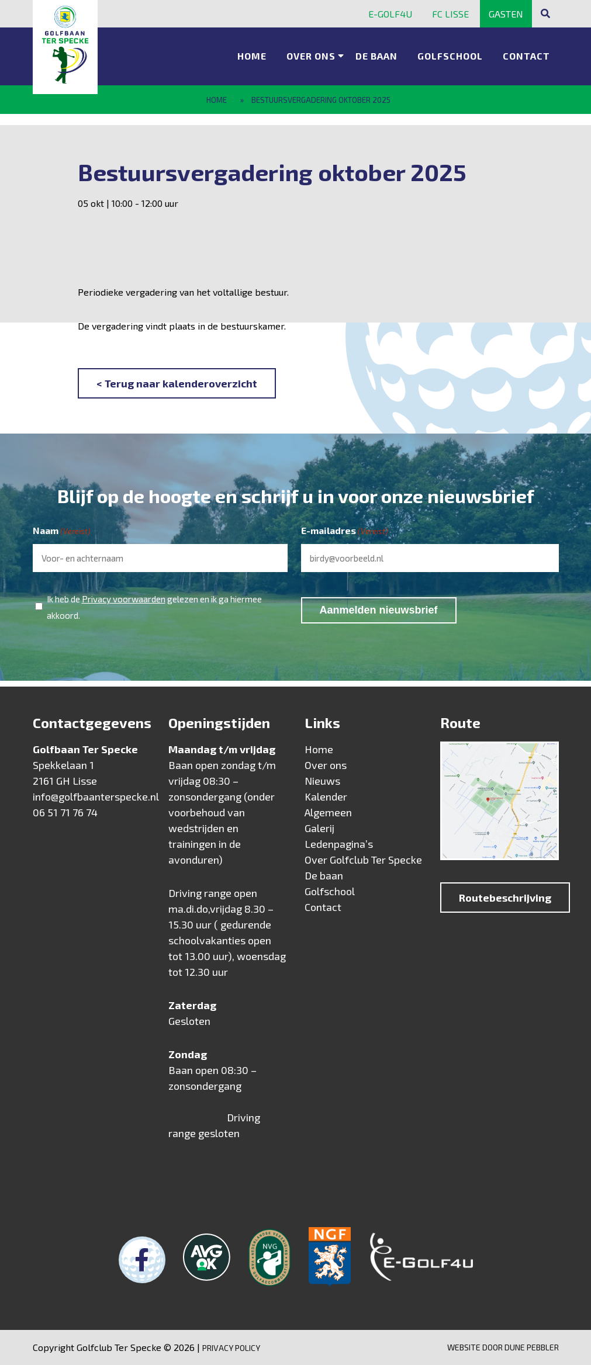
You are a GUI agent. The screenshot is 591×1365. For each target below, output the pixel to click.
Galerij (319, 828)
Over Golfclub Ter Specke (363, 859)
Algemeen (328, 812)
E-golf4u (390, 13)
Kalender (326, 796)
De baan (376, 55)
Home (252, 55)
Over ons (311, 55)
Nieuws (322, 780)
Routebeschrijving (505, 897)
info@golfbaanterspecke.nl (96, 796)
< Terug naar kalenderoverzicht (176, 383)
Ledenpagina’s (339, 843)
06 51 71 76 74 (65, 812)
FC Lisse (450, 13)
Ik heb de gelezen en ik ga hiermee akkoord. (154, 606)
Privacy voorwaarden (123, 599)
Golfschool (450, 55)
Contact (526, 55)
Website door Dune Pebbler (503, 1347)
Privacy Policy (231, 1348)
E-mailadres (344, 531)
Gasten (506, 13)
